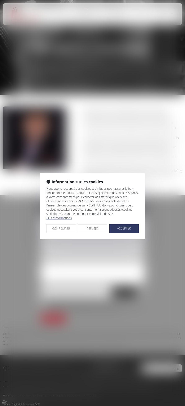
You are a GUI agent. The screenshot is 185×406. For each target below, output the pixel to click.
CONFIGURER (61, 229)
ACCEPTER (124, 228)
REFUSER (92, 229)
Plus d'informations (59, 218)
